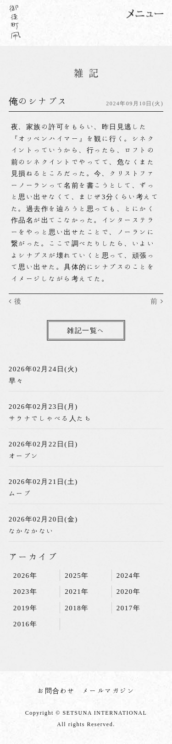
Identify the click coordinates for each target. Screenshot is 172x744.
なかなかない (31, 530)
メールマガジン (108, 690)
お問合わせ (56, 690)
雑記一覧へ (86, 330)
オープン (24, 455)
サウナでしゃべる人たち (50, 418)
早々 (16, 380)
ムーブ (20, 493)
